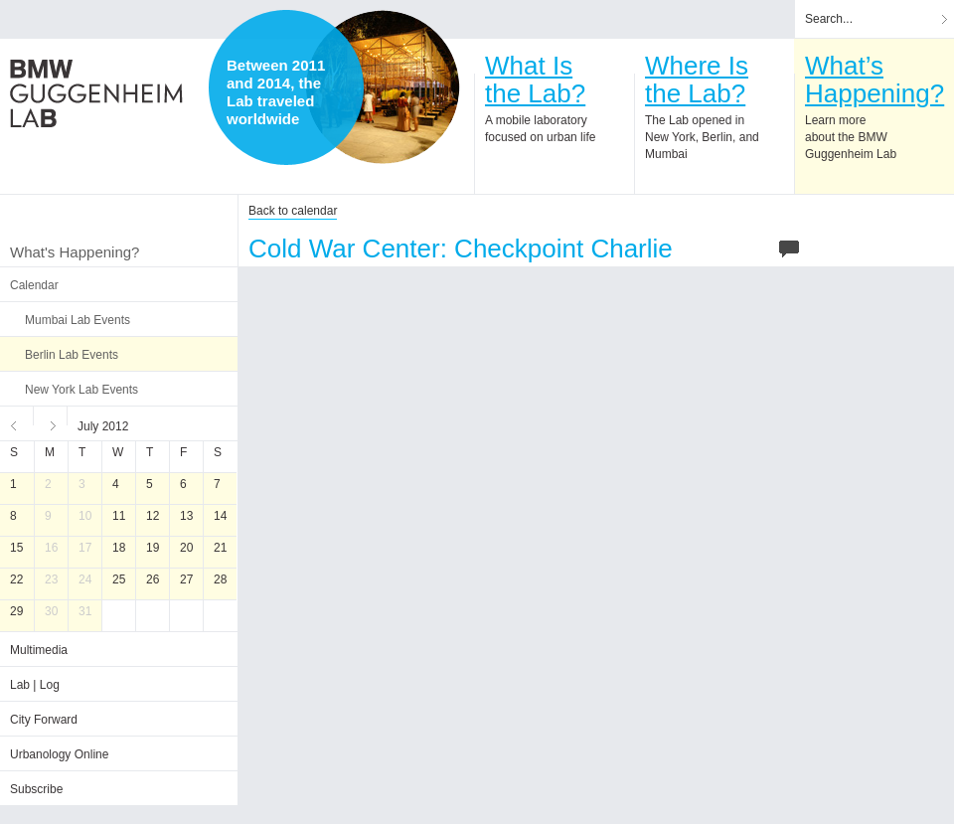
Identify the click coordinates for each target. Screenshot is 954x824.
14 (220, 516)
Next (51, 423)
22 (16, 579)
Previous (17, 423)
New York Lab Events (81, 390)
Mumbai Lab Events (77, 320)
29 (16, 611)
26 (152, 579)
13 (186, 516)
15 (16, 548)
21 (220, 548)
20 (186, 548)
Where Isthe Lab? (696, 79)
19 (152, 548)
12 (152, 516)
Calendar (34, 285)
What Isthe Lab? (535, 79)
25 (118, 579)
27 (186, 579)
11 (118, 516)
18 (118, 548)
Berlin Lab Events (71, 355)
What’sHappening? (874, 79)
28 (220, 579)
